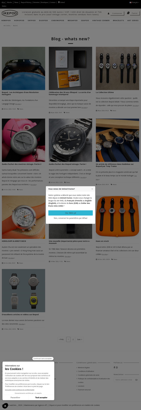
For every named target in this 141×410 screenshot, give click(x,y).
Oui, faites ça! (70, 213)
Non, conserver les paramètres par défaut (70, 218)
